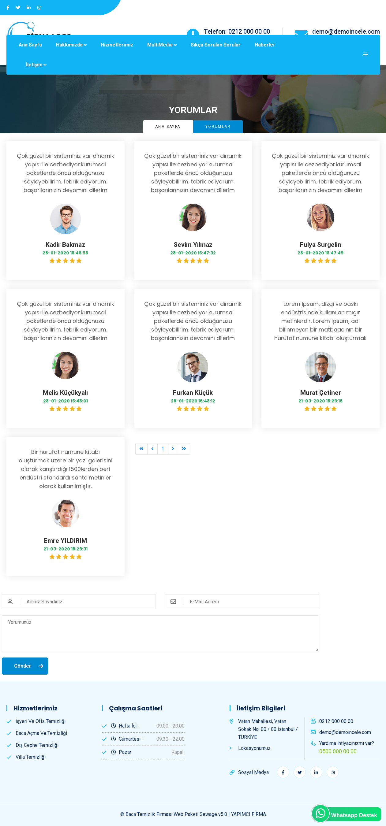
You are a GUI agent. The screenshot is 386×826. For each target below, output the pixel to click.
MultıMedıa (160, 45)
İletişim (34, 65)
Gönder (22, 666)
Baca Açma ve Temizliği (41, 733)
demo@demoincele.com (346, 31)
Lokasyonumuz (254, 748)
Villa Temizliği (31, 757)
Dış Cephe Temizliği (37, 745)
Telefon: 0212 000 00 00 (237, 31)
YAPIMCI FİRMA (248, 814)
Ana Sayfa (30, 45)
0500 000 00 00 (338, 751)
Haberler (265, 45)
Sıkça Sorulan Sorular (216, 45)
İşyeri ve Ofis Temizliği (41, 721)
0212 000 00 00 (336, 721)
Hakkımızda (69, 45)
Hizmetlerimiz (117, 45)
